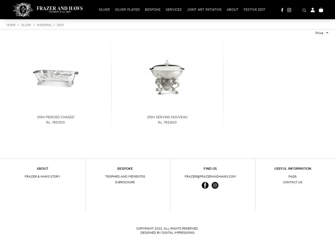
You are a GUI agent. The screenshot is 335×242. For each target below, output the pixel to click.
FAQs (293, 176)
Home (11, 25)
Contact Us (292, 182)
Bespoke (152, 9)
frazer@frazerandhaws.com (210, 176)
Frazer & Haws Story (42, 176)
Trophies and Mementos (125, 176)
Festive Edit (254, 9)
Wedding (44, 25)
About (232, 9)
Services (174, 9)
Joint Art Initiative (204, 9)
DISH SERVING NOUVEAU (167, 117)
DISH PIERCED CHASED (55, 117)
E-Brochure (125, 182)
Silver (104, 9)
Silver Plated (127, 9)
